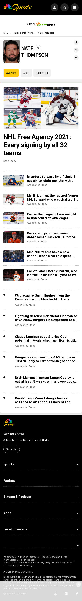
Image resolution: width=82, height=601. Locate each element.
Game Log (42, 72)
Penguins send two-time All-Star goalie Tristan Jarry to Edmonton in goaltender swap (46, 359)
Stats (26, 72)
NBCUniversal (24, 571)
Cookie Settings (25, 565)
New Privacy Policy (62, 562)
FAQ (65, 556)
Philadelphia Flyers (23, 32)
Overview (11, 72)
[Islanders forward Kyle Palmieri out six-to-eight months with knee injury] (14, 181)
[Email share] (76, 57)
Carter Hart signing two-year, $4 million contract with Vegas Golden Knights (51, 216)
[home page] (17, 7)
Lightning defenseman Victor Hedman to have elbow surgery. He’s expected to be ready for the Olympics (46, 318)
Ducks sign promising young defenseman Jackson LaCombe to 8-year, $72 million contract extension (51, 235)
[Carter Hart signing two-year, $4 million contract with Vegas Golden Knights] (14, 218)
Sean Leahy (9, 160)
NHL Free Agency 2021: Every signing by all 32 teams (37, 145)
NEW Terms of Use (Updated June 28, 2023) (27, 562)
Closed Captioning (50, 556)
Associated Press (37, 184)
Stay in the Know (13, 433)
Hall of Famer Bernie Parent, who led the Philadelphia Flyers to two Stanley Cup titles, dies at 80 (52, 273)
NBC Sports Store (13, 559)
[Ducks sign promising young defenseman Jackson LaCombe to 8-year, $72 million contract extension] (14, 237)
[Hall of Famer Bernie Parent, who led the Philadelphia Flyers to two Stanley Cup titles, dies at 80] (14, 275)
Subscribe (11, 449)
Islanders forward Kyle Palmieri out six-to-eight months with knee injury (51, 179)
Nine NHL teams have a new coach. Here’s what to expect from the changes (49, 254)
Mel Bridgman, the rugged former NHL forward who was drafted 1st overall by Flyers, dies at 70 (53, 197)
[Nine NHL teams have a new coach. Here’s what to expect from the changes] (14, 256)
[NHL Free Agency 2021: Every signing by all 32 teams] (41, 108)
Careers (34, 556)
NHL (5, 32)
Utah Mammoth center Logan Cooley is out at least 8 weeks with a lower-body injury (44, 380)
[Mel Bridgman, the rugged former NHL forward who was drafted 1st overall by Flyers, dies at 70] (14, 199)
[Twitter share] (76, 50)
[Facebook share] (76, 42)
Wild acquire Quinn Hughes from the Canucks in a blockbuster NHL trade (42, 297)
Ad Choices (9, 556)
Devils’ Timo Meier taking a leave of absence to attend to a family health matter (42, 400)
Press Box (29, 559)
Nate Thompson (46, 32)
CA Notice (9, 565)
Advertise (23, 556)
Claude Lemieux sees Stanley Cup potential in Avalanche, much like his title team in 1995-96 (46, 338)
